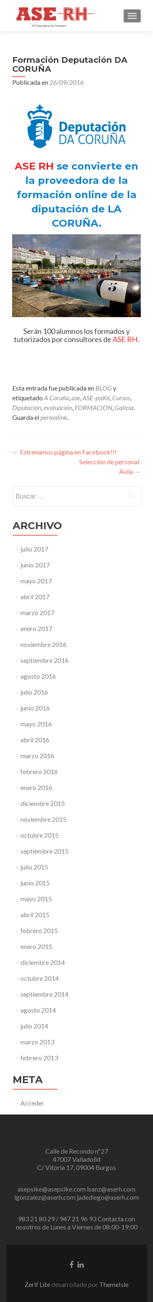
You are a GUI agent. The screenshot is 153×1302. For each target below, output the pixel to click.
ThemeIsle (114, 1284)
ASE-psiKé (96, 398)
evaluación (58, 407)
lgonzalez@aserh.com (44, 1197)
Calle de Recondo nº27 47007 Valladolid (76, 1155)
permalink (53, 417)
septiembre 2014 (44, 994)
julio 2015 (34, 867)
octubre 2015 (39, 835)
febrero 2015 (39, 930)
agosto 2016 (38, 676)
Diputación (26, 407)
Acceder (32, 1103)
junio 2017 (35, 565)
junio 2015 (35, 883)
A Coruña (56, 398)
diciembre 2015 (42, 803)
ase (75, 398)
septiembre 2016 (44, 660)
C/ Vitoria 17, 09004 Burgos (76, 1167)
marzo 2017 (37, 612)
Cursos (121, 398)
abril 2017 (34, 596)
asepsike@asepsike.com (52, 1189)
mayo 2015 (36, 899)
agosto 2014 (38, 1010)
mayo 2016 (36, 724)
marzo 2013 (37, 1042)
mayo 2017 (36, 581)
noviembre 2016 (43, 644)
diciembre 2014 (42, 962)
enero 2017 (36, 628)
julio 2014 (34, 1026)
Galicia (124, 407)
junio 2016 (35, 708)
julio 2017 (34, 549)
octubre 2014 (39, 978)
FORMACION (93, 407)
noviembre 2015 (43, 819)
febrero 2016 (39, 771)
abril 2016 (34, 740)
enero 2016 (36, 787)
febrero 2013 (39, 1057)
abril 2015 (34, 914)
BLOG (103, 388)
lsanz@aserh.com (111, 1189)
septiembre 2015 (44, 851)
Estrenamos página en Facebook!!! (64, 452)
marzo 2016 (37, 755)
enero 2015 (36, 946)
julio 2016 (34, 692)
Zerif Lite (37, 1284)
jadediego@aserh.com (108, 1197)
